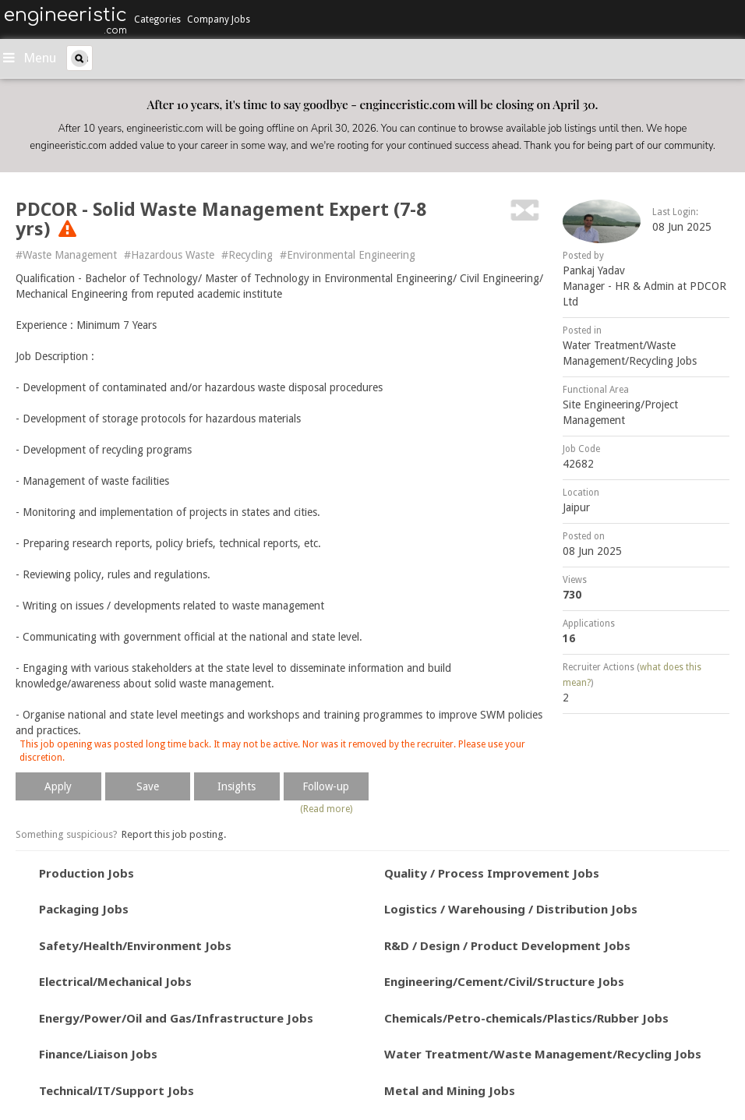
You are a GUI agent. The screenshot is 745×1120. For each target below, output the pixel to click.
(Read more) (326, 809)
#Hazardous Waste (169, 255)
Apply (58, 786)
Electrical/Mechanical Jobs (115, 981)
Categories (157, 19)
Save (147, 786)
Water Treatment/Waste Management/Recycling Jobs (542, 1054)
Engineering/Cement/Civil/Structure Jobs (504, 981)
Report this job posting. (174, 834)
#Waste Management (66, 255)
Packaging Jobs (84, 909)
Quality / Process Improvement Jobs (491, 873)
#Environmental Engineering (347, 255)
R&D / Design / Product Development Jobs (507, 945)
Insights (236, 786)
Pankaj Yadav (594, 270)
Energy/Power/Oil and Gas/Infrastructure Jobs (176, 1018)
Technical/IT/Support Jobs (116, 1090)
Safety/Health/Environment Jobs (135, 945)
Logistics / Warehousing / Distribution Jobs (510, 909)
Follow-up (325, 786)
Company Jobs (218, 19)
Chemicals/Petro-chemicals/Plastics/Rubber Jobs (526, 1018)
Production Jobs (86, 873)
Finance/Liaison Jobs (98, 1054)
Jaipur (576, 507)
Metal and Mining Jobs (449, 1090)
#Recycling (247, 255)
